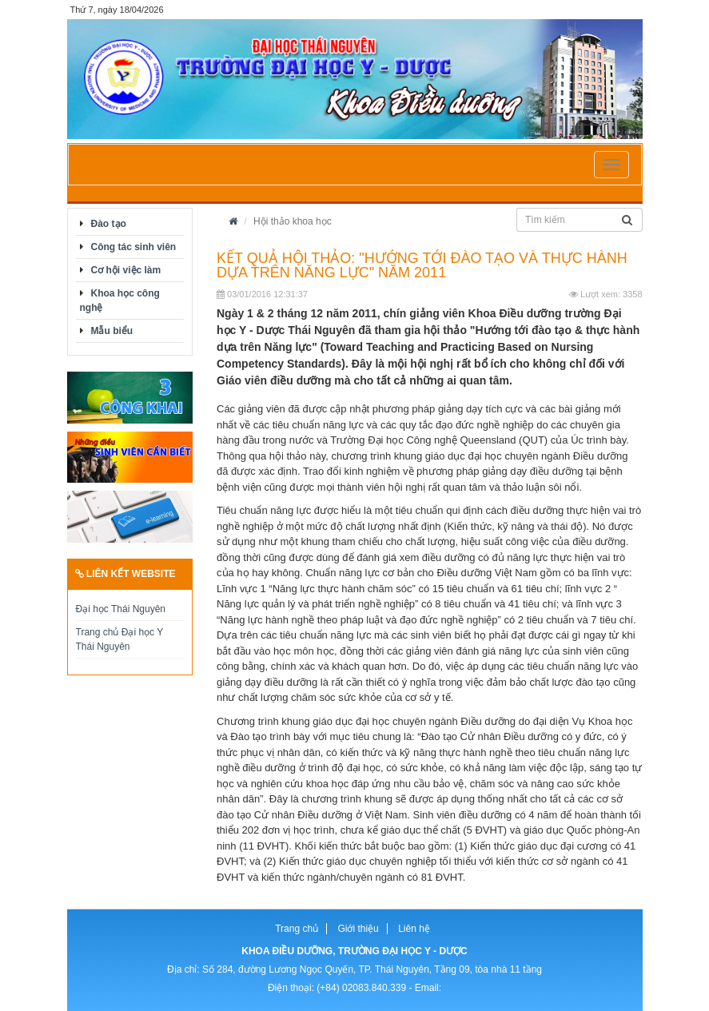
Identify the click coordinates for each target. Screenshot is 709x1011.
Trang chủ (296, 928)
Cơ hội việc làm (126, 270)
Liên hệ (414, 928)
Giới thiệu (357, 928)
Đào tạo (108, 223)
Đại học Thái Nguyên (121, 609)
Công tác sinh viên (134, 247)
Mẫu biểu (112, 330)
